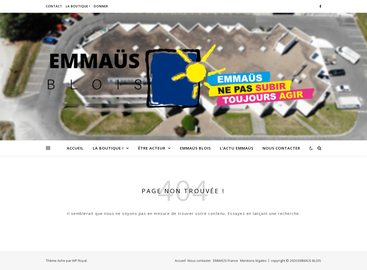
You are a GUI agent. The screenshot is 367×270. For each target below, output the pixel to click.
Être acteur (151, 148)
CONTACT (54, 6)
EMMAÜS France (225, 260)
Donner (101, 6)
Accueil (75, 148)
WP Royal (79, 260)
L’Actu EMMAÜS (236, 148)
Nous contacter (281, 148)
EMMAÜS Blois (195, 148)
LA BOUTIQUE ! (78, 6)
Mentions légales (253, 260)
